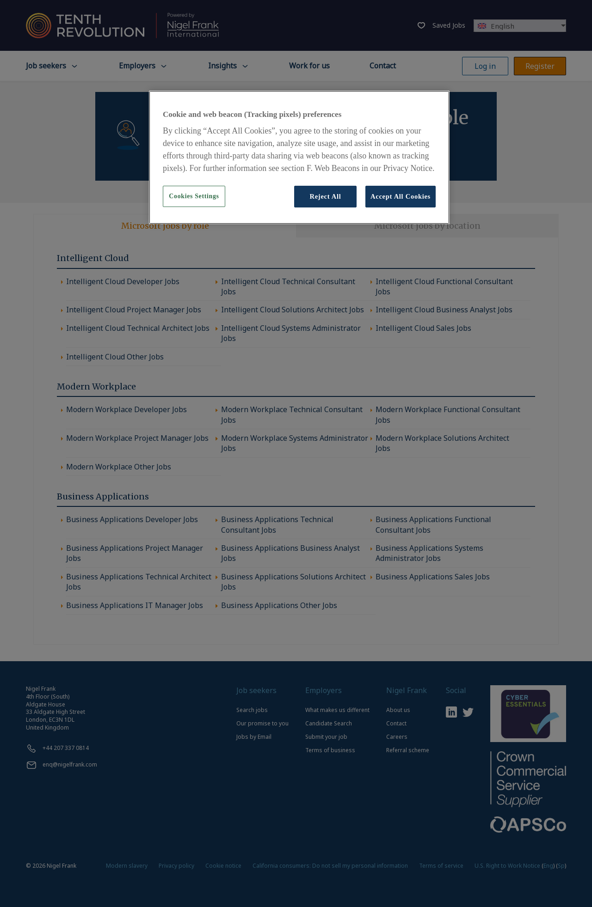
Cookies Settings (194, 196)
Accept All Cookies (400, 196)
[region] (299, 157)
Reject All (325, 196)
